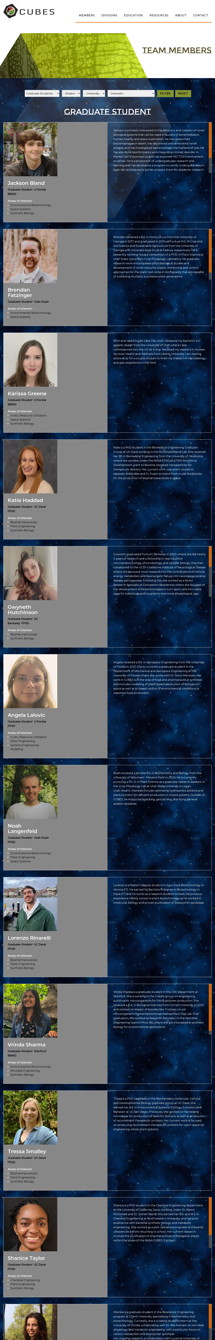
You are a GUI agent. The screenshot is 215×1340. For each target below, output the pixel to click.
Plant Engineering (22, 526)
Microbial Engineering (25, 1070)
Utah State (41, 301)
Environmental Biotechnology (30, 205)
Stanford (40, 1051)
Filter (165, 93)
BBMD (12, 194)
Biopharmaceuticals (23, 522)
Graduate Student (20, 189)
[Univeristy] (94, 93)
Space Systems (20, 209)
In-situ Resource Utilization (28, 415)
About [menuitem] (180, 15)
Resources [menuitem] (159, 15)
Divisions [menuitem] (109, 15)
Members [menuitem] (87, 15)
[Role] (42, 93)
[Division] (71, 93)
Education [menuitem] (133, 15)
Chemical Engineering (25, 1280)
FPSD (11, 511)
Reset (183, 93)
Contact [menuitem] (200, 15)
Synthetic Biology (22, 213)
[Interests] (131, 93)
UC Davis (40, 506)
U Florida (40, 189)
